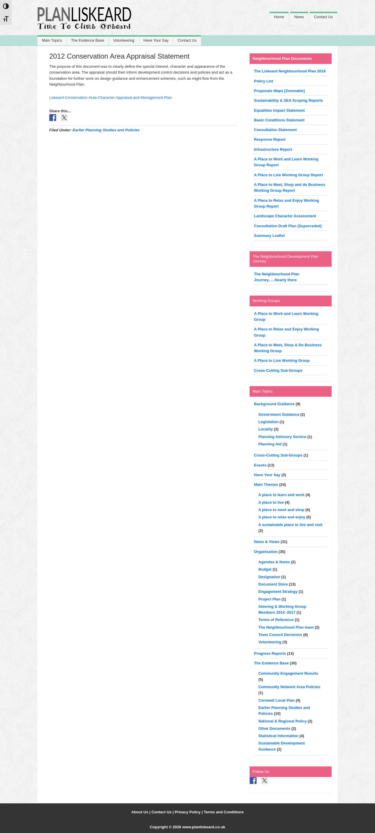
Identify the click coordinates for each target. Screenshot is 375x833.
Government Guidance (278, 414)
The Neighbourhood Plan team (286, 627)
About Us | (141, 812)
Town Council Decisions (280, 634)
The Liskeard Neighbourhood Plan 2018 (289, 71)
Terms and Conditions (223, 812)
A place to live (271, 502)
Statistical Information (278, 736)
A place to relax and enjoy (281, 517)
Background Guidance (274, 404)
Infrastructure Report (273, 149)
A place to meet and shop (281, 510)
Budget (265, 569)
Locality (265, 429)
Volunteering (269, 642)
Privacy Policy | (189, 812)
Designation (269, 577)
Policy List (263, 81)
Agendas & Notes (274, 562)
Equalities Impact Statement (279, 110)
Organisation (265, 551)
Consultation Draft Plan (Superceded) (288, 226)
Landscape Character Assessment (285, 216)
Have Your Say (267, 475)
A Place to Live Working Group (282, 360)
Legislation (268, 422)
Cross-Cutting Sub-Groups (278, 370)
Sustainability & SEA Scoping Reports (288, 100)
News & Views (266, 542)
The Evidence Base (271, 663)
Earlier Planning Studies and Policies (105, 130)
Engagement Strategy (278, 591)
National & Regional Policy (282, 721)
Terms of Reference (276, 619)
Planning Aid (270, 444)
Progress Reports (270, 653)
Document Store (273, 584)
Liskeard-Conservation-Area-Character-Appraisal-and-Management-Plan (110, 97)
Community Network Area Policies (289, 687)
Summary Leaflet (269, 235)
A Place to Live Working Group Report (288, 175)
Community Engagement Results (288, 673)
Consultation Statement (275, 130)
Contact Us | (163, 812)
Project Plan (269, 599)
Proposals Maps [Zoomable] (279, 91)
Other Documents (274, 728)
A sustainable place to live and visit (290, 524)
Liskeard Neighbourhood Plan (84, 21)
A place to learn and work (281, 495)
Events (260, 465)
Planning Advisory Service (282, 437)
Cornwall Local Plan (276, 700)
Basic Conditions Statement (279, 120)
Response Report (270, 139)
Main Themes (266, 484)
